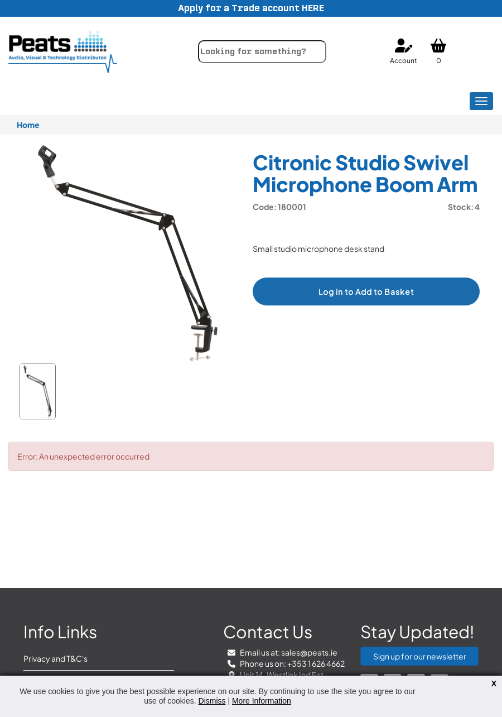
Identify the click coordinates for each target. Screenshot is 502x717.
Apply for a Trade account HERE (251, 8)
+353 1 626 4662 (316, 663)
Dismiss (212, 700)
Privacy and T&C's (55, 658)
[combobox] (262, 51)
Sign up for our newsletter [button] (419, 656)
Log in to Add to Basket (366, 291)
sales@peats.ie (309, 652)
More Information (261, 700)
